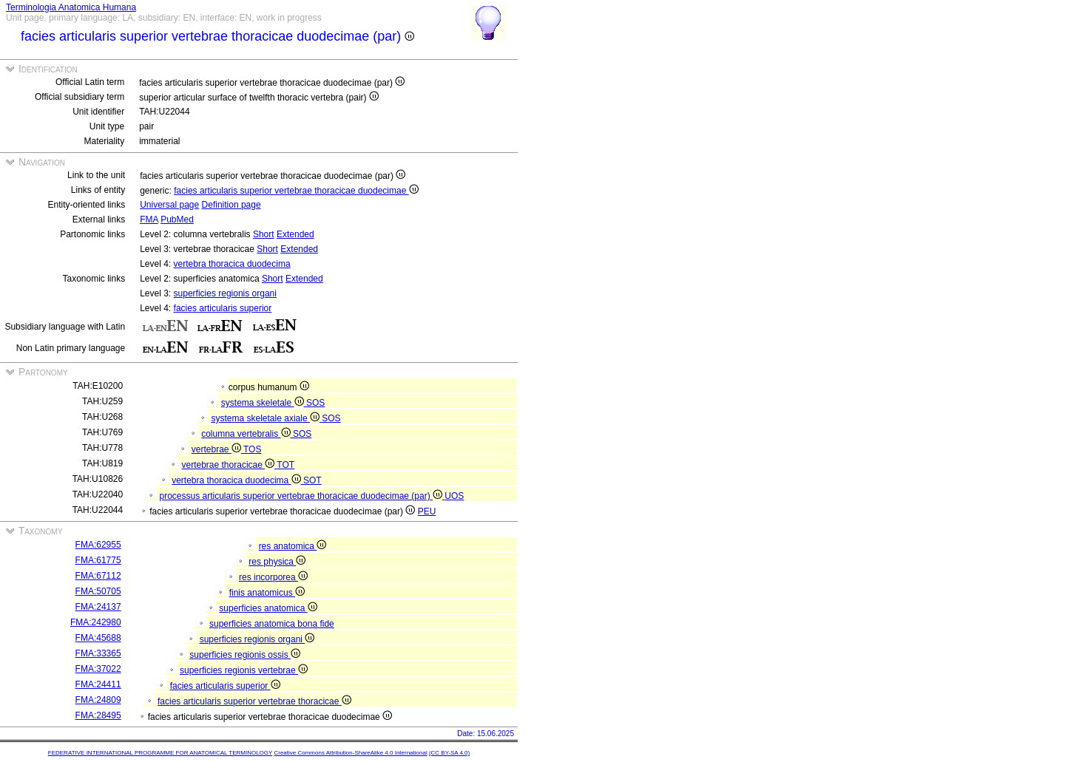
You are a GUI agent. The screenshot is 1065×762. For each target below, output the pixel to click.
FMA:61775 (98, 560)
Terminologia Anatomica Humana (71, 7)
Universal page (169, 205)
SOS (315, 403)
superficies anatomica (268, 608)
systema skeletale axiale (267, 418)
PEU (427, 511)
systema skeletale (263, 403)
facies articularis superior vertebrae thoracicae (254, 701)
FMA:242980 (95, 622)
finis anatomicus (267, 593)
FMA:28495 (98, 715)
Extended (295, 234)
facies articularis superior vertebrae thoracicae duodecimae (296, 191)
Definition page (231, 205)
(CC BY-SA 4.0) (449, 752)
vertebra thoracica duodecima (232, 264)
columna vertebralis (247, 434)
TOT (285, 465)
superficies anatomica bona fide (271, 624)
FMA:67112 (98, 576)
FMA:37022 (98, 669)
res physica (276, 562)
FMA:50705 (98, 591)
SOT (312, 480)
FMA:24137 (98, 607)
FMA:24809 (98, 700)
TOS (252, 449)
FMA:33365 (98, 653)
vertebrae (217, 449)
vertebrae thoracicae (229, 465)
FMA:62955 (98, 545)
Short (263, 234)
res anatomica (293, 546)
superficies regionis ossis (244, 655)
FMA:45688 (98, 638)
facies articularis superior (223, 308)
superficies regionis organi (225, 293)
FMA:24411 (98, 684)
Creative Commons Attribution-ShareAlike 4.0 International (350, 752)
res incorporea (273, 577)
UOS (454, 496)
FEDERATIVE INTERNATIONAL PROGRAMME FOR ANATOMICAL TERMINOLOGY (160, 752)
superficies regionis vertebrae (244, 670)
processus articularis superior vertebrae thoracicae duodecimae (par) (302, 496)
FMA (149, 219)
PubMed (177, 219)
